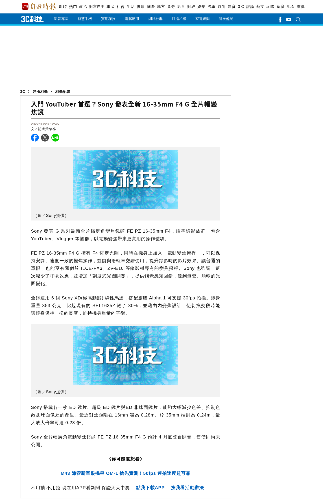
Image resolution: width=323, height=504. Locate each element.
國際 (151, 6)
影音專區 (61, 19)
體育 (232, 6)
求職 (301, 6)
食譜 (280, 6)
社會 (120, 6)
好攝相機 (179, 19)
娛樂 (201, 6)
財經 (191, 6)
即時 (63, 6)
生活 (131, 6)
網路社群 (155, 19)
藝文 (260, 6)
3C (22, 92)
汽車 (211, 6)
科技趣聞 (226, 19)
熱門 (73, 6)
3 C (241, 6)
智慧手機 (85, 19)
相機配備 (62, 92)
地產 (291, 6)
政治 (83, 6)
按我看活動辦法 (187, 487)
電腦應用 (132, 19)
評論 (250, 6)
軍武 (110, 6)
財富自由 (96, 6)
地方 (161, 6)
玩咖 (270, 6)
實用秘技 (108, 19)
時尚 (221, 6)
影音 (181, 6)
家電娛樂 (202, 19)
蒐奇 (171, 6)
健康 (141, 6)
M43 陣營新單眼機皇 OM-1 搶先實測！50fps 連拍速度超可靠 (125, 473)
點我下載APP (150, 487)
